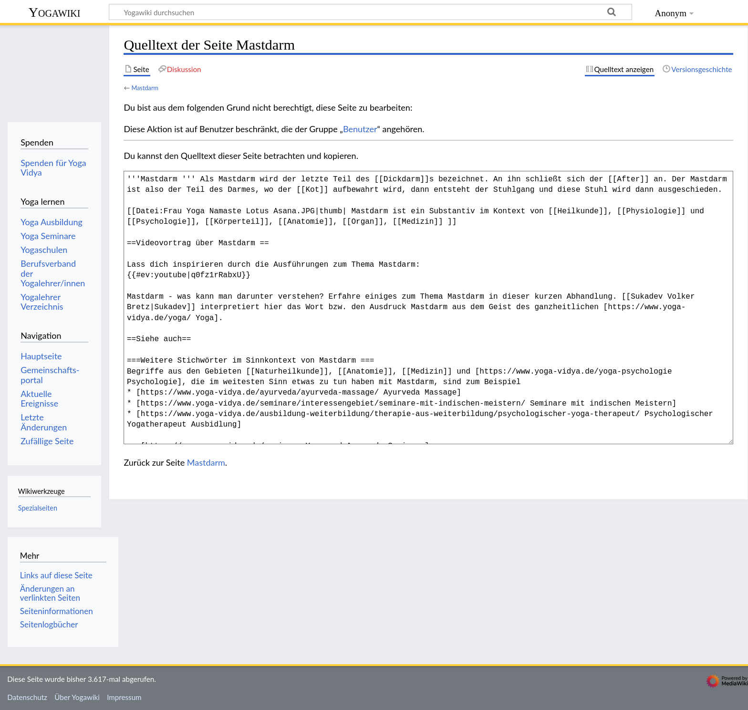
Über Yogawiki (77, 697)
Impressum (124, 697)
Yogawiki (55, 12)
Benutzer (360, 129)
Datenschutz (27, 697)
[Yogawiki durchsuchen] (370, 12)
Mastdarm (144, 88)
